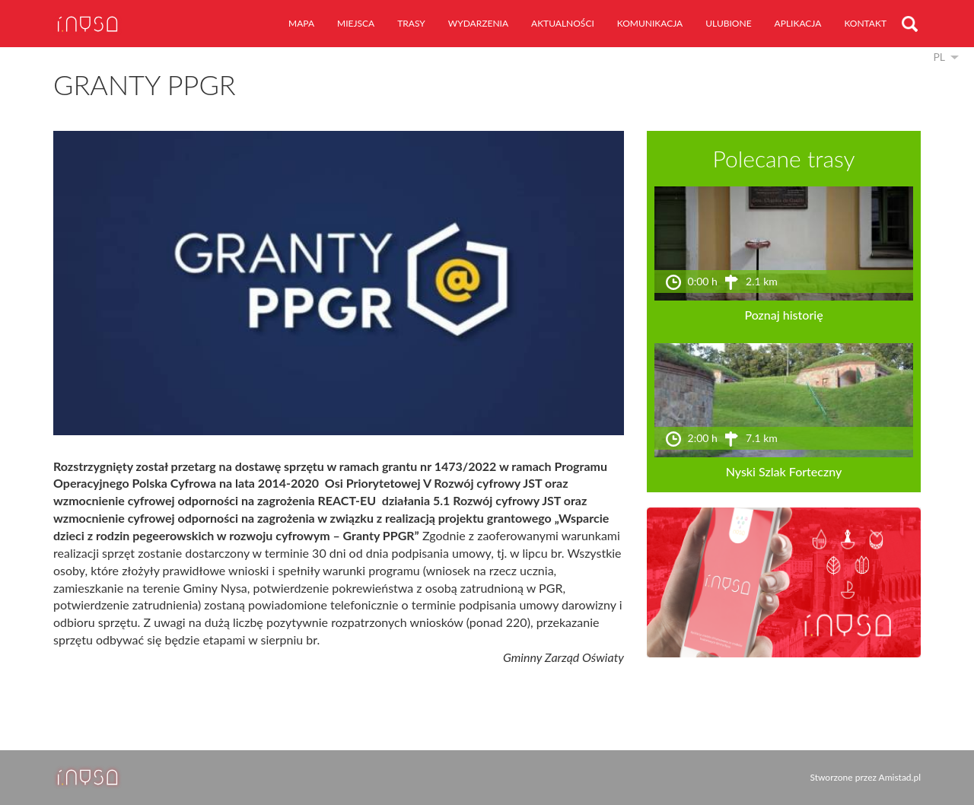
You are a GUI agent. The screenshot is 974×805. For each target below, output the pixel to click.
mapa (301, 23)
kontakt (865, 23)
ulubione (728, 23)
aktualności (562, 23)
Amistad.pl (900, 777)
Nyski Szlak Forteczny (784, 471)
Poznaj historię (783, 314)
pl (939, 56)
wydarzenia (478, 23)
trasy (411, 23)
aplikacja (798, 23)
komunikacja (650, 23)
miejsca (355, 23)
